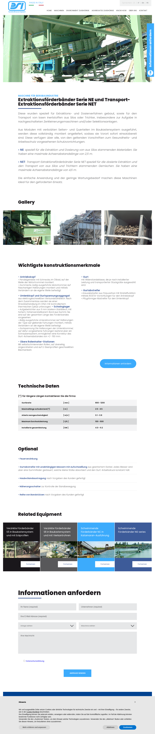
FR (147, 2)
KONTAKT (143, 10)
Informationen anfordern (150, 48)
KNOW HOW (121, 10)
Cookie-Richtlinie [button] (33, 712)
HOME (49, 10)
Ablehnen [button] (110, 727)
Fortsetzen (30, 564)
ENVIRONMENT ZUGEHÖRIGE (77, 10)
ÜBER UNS (133, 10)
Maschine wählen (89, 627)
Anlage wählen (28, 627)
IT (137, 2)
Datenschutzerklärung (37, 662)
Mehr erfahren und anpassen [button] (34, 727)
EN (142, 2)
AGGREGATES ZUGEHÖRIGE (103, 10)
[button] (135, 702)
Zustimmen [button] (127, 727)
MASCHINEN (59, 10)
